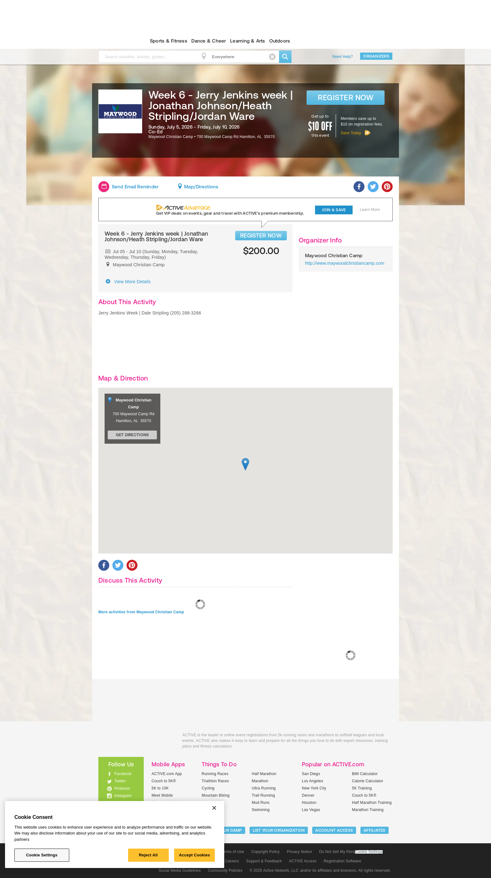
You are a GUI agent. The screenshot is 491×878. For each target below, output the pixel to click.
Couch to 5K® (164, 781)
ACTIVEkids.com (115, 41)
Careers (232, 861)
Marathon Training (368, 810)
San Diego (311, 774)
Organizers (376, 56)
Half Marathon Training (372, 802)
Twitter (120, 781)
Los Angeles (312, 781)
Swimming (261, 810)
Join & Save (334, 209)
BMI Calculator (365, 774)
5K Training (362, 788)
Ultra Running (264, 788)
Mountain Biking (216, 795)
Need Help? (342, 56)
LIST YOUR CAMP (225, 830)
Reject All (148, 855)
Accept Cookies (194, 855)
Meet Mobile (162, 795)
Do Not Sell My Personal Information (350, 852)
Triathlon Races (215, 781)
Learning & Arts (247, 40)
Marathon (260, 781)
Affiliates (374, 830)
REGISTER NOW (261, 235)
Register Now (345, 97)
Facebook (123, 774)
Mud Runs (261, 802)
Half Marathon (264, 774)
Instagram (123, 796)
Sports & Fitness (168, 40)
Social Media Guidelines (180, 870)
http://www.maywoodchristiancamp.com (345, 263)
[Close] (214, 808)
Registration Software (342, 861)
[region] (114, 834)
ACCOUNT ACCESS (334, 830)
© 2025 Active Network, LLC (274, 870)
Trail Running (263, 795)
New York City (314, 788)
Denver (308, 795)
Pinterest (122, 788)
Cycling (208, 788)
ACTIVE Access (303, 861)
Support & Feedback (264, 861)
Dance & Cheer (208, 40)
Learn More (370, 209)
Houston (309, 802)
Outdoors (279, 40)
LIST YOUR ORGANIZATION (279, 830)
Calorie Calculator (367, 781)
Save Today (351, 133)
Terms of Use (232, 852)
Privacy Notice (299, 852)
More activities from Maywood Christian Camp (141, 612)
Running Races (215, 774)
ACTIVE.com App (167, 774)
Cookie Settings (369, 852)
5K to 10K (160, 788)
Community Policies (225, 870)
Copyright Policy (265, 852)
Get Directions (132, 434)
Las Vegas (311, 810)
